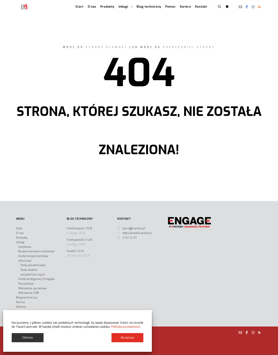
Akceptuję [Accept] (127, 338)
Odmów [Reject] (27, 338)
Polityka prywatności (125, 327)
